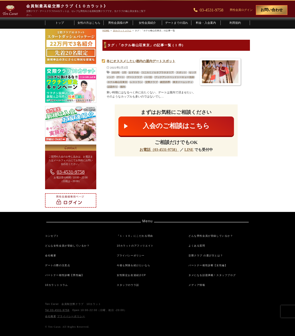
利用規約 (235, 22)
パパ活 (148, 77)
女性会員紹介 (147, 22)
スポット (181, 72)
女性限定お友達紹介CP (131, 275)
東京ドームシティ (183, 82)
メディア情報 (196, 285)
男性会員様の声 (118, 22)
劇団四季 (165, 82)
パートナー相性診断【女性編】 (207, 265)
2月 (124, 72)
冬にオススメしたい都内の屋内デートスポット (141, 61)
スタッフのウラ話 (128, 285)
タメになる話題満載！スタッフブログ (212, 275)
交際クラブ (151, 82)
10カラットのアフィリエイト (135, 245)
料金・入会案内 (206, 22)
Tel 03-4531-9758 (57, 310)
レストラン (136, 82)
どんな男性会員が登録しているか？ (210, 235)
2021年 (116, 72)
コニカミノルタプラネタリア (158, 72)
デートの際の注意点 (57, 265)
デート (120, 77)
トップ (59, 22)
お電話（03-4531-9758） (159, 150)
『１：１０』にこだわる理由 (135, 235)
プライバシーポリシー (131, 255)
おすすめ (134, 72)
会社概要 (50, 255)
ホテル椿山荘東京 (117, 82)
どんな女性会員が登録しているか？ (67, 245)
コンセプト (52, 235)
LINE (188, 150)
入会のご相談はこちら (176, 125)
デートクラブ (134, 77)
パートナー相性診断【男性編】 (64, 275)
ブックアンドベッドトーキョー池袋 (174, 77)
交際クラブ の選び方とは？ (205, 255)
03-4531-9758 (71, 171)
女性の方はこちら (88, 22)
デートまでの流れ (176, 22)
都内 (122, 87)
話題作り (112, 87)
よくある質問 (196, 245)
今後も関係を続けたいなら (133, 265)
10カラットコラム (56, 285)
